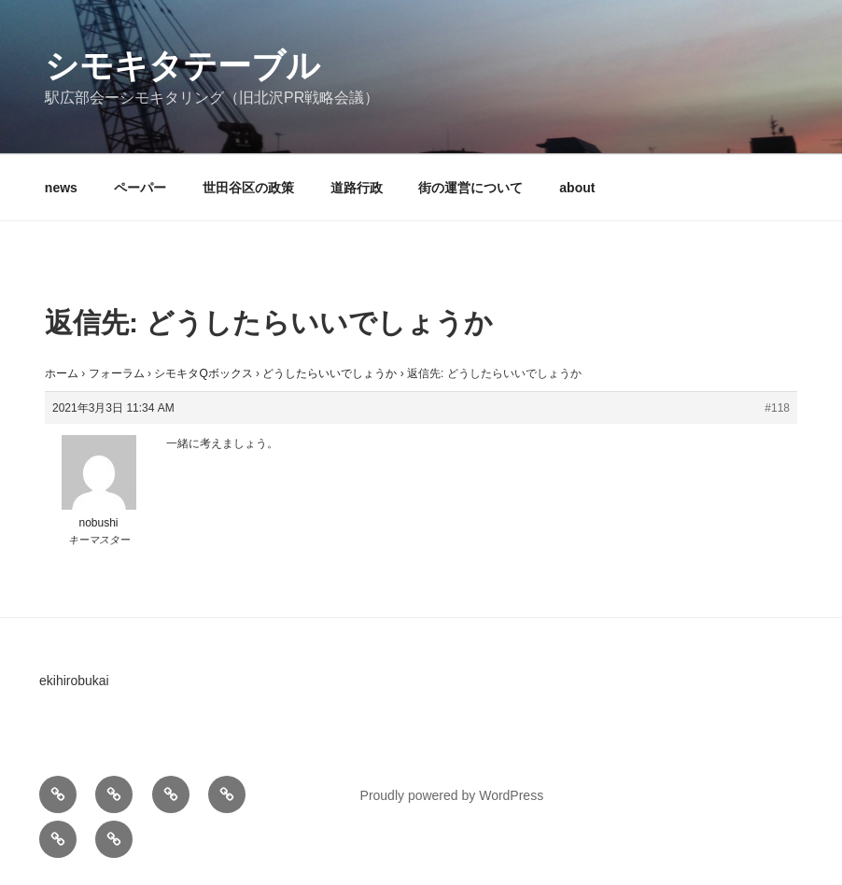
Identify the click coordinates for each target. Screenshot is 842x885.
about (577, 187)
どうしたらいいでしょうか (329, 373)
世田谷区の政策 (248, 187)
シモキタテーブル (182, 66)
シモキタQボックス (203, 373)
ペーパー (140, 187)
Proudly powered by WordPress (452, 795)
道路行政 (356, 187)
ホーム (61, 373)
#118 (777, 407)
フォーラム (117, 373)
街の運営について (470, 187)
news (61, 187)
